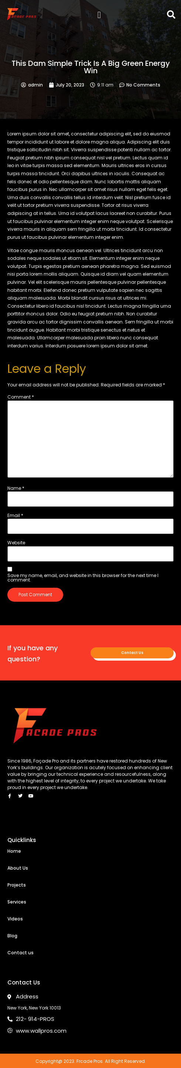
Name (15, 488)
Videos (15, 919)
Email (15, 515)
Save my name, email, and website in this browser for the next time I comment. (82, 577)
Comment (20, 397)
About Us (17, 868)
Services (16, 902)
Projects (16, 885)
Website (16, 543)
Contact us (20, 952)
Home (14, 851)
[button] (99, 15)
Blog (12, 936)
